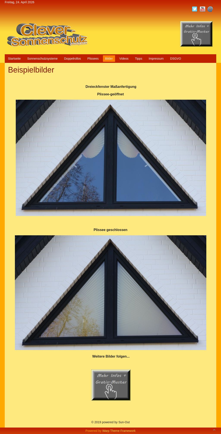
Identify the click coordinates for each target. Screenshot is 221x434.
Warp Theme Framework (119, 430)
